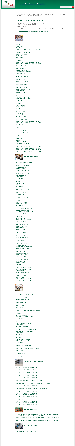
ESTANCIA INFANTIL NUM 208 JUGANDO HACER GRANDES (30, 415)
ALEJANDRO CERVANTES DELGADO (24, 296)
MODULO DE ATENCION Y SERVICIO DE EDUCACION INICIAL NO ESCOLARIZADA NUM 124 (37, 414)
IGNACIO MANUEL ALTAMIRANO (23, 59)
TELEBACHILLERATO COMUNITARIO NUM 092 (26, 385)
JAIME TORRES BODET (21, 54)
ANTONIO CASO (19, 334)
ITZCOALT (18, 95)
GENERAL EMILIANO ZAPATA (23, 343)
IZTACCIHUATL (19, 57)
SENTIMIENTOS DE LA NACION (23, 328)
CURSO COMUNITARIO (21, 202)
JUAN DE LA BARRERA (21, 141)
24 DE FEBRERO (20, 270)
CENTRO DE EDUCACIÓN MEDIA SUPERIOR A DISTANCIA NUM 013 (31, 388)
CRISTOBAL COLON (20, 79)
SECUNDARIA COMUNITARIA (22, 326)
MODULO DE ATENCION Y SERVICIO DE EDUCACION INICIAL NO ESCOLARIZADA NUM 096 (37, 418)
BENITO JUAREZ (20, 90)
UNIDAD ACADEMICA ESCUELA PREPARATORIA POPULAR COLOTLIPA (32, 380)
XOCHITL (18, 47)
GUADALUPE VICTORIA (21, 119)
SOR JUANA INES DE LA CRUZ (23, 89)
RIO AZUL (18, 140)
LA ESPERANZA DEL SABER (22, 143)
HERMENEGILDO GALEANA (22, 172)
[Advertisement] (8, 33)
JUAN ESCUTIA (19, 113)
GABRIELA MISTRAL (20, 73)
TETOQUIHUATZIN (20, 273)
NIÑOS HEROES (20, 44)
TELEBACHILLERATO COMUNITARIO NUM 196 (26, 394)
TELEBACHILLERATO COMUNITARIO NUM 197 (26, 369)
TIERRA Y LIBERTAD (20, 106)
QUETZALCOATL (20, 55)
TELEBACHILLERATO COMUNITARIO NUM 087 (26, 367)
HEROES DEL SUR (20, 251)
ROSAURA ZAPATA (20, 137)
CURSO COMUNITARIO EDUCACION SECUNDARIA (28, 310)
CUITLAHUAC (19, 127)
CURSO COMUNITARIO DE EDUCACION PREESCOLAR (29, 49)
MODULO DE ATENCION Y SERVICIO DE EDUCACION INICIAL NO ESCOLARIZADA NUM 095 (37, 420)
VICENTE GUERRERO (21, 105)
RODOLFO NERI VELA (21, 235)
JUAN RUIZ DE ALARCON (22, 240)
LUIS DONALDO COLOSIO (22, 51)
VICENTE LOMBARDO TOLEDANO (24, 246)
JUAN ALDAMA (19, 102)
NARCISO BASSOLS (20, 82)
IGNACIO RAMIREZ (20, 292)
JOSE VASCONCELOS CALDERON (24, 208)
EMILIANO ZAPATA (20, 103)
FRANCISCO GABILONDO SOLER (24, 52)
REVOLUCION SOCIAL (21, 192)
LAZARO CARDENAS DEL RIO (23, 297)
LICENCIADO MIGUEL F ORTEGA (23, 280)
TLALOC (18, 125)
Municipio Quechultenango (21, 9)
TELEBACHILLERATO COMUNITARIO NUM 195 (26, 375)
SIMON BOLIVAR (20, 305)
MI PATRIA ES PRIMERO (21, 87)
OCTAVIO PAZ (19, 100)
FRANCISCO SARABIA (21, 167)
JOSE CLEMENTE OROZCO (22, 84)
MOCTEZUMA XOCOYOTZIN (22, 189)
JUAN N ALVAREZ (20, 176)
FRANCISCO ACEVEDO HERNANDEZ (24, 245)
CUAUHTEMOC (19, 250)
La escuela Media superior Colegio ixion (32, 4)
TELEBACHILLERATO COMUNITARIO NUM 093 (26, 393)
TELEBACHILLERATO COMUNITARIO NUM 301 (26, 382)
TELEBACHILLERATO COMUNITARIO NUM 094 (26, 396)
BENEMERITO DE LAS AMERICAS (24, 98)
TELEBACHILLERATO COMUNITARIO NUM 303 (26, 377)
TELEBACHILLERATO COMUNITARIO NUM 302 (26, 378)
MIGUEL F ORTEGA (20, 183)
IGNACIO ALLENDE (20, 353)
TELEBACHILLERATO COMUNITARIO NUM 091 (26, 374)
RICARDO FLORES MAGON (22, 210)
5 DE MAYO (18, 108)
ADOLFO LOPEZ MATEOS (22, 43)
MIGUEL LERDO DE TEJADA (22, 97)
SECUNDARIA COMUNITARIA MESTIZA (25, 312)
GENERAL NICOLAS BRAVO (22, 258)
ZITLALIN (18, 135)
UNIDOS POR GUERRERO (22, 81)
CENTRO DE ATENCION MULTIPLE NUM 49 (26, 431)
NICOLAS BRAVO (20, 124)
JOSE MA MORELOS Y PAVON (23, 355)
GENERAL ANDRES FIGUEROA (23, 195)
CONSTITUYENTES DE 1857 (22, 197)
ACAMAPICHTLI (19, 114)
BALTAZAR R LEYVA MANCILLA (23, 165)
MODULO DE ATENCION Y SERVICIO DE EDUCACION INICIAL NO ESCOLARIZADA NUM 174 (37, 417)
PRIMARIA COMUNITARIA (22, 224)
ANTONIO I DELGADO (21, 116)
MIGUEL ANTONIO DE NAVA (22, 237)
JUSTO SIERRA (19, 94)
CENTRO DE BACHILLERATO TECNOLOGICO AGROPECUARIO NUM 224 (33, 383)
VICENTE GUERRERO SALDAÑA (23, 215)
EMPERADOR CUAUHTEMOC (23, 76)
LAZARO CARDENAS (21, 175)
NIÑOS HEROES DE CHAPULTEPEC (24, 331)
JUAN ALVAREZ (19, 313)
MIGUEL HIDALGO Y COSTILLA (23, 173)
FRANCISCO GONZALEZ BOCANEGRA (25, 110)
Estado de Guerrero (12, 9)
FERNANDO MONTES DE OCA (23, 67)
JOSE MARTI (19, 207)
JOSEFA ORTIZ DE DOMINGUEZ (23, 71)
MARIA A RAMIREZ (20, 199)
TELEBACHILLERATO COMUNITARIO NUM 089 (26, 386)
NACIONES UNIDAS (20, 138)
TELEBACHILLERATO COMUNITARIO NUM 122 (26, 391)
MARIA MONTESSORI (21, 65)
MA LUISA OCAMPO (20, 111)
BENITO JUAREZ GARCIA (22, 315)
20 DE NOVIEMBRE (20, 216)
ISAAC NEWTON (20, 337)
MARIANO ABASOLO (21, 320)
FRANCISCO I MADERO (21, 194)
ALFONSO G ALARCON (21, 133)
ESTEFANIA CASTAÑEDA (22, 132)
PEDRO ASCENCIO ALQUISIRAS (23, 170)
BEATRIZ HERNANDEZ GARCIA (23, 68)
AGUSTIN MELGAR (20, 92)
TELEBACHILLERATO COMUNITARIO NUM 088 (26, 398)
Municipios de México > (5, 9)
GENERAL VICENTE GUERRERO (23, 219)
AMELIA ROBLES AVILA (21, 300)
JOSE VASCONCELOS (21, 130)
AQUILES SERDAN (20, 229)
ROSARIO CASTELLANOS (22, 308)
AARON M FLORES (20, 307)
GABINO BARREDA (20, 46)
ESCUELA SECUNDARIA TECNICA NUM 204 (26, 329)
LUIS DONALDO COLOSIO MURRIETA (24, 211)
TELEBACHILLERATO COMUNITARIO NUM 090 (26, 372)
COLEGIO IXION (19, 318)
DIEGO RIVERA (19, 60)
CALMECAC (18, 264)
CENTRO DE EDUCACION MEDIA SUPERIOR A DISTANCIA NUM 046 (31, 370)
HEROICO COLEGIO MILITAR (22, 70)
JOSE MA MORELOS (20, 178)
